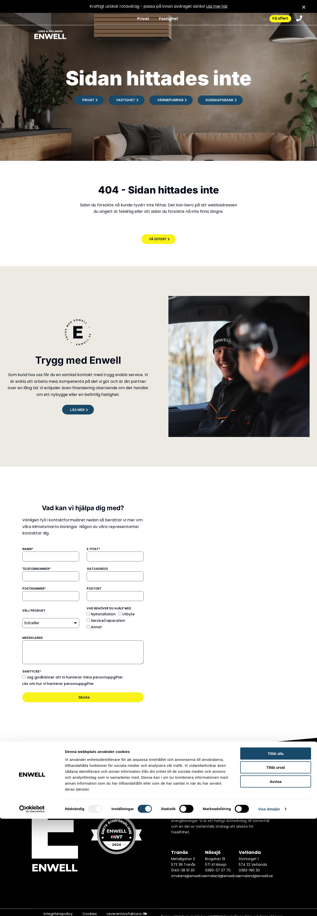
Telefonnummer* (36, 569)
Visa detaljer (269, 906)
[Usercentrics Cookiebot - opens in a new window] (32, 906)
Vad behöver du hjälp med (109, 608)
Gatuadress (97, 569)
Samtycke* (31, 672)
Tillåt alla (276, 850)
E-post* (93, 549)
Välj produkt (33, 611)
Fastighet (165, 19)
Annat (96, 627)
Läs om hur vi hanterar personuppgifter (58, 683)
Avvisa (276, 878)
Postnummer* (34, 589)
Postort (94, 589)
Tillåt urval (275, 865)
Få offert (278, 19)
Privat (140, 19)
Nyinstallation (103, 614)
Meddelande (32, 638)
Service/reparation (108, 620)
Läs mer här (216, 6)
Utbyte (128, 614)
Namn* (27, 549)
